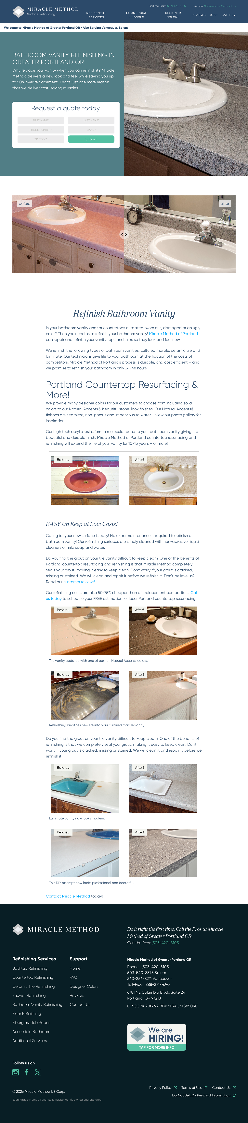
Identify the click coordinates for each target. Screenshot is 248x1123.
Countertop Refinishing (32, 977)
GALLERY (229, 15)
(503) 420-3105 (165, 943)
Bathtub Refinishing (29, 968)
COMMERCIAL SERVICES (136, 15)
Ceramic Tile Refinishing (33, 986)
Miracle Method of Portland (173, 333)
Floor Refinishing (26, 1013)
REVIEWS (199, 15)
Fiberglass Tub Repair (31, 1022)
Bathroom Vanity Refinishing (37, 1004)
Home (75, 968)
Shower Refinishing (29, 995)
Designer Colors (84, 986)
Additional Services (29, 1040)
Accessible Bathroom (31, 1031)
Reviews (77, 995)
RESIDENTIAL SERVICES (96, 15)
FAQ (73, 977)
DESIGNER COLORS (173, 15)
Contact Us (80, 1004)
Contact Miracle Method (68, 896)
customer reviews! (79, 582)
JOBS (214, 15)
